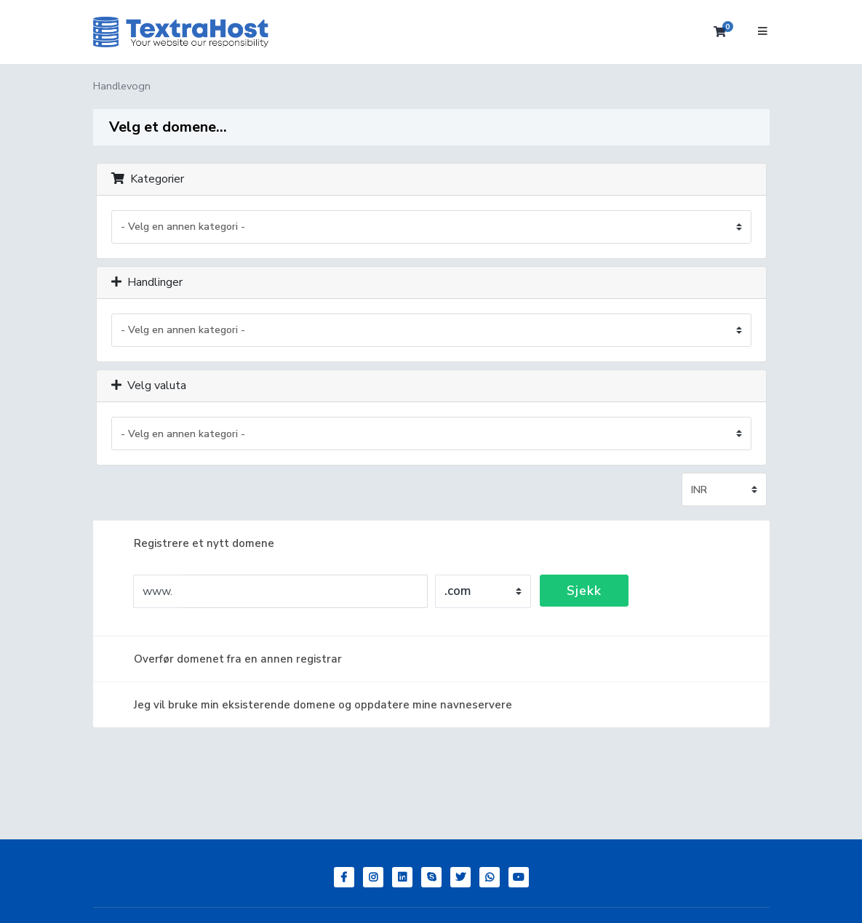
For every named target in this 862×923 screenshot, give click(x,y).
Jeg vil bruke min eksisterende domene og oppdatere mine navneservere (311, 705)
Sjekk (584, 590)
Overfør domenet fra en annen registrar (226, 659)
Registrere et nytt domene (192, 543)
